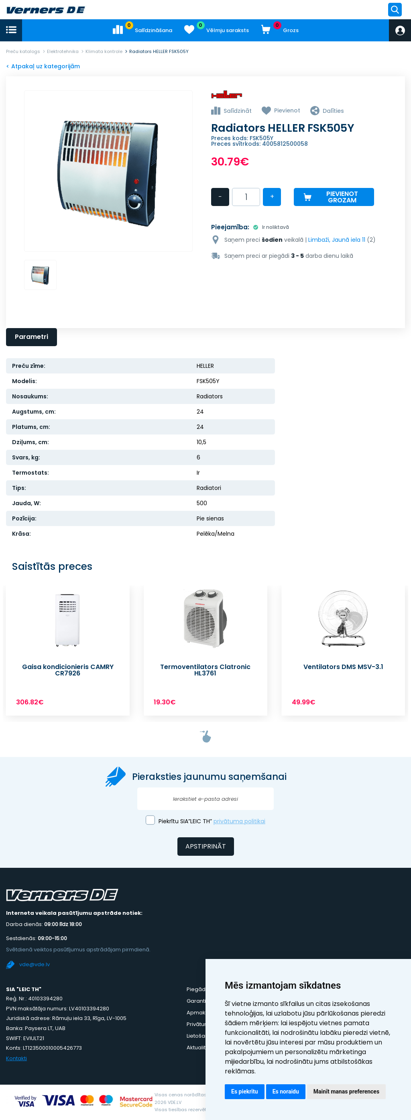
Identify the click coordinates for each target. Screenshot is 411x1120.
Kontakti (16, 1058)
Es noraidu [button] (286, 1091)
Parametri (31, 336)
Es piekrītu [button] (244, 1091)
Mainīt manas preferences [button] (346, 1091)
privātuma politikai (239, 821)
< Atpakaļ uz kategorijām (43, 66)
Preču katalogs (23, 51)
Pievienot (287, 110)
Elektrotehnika (63, 51)
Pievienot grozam (342, 197)
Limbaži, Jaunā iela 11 (336, 240)
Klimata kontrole (103, 51)
